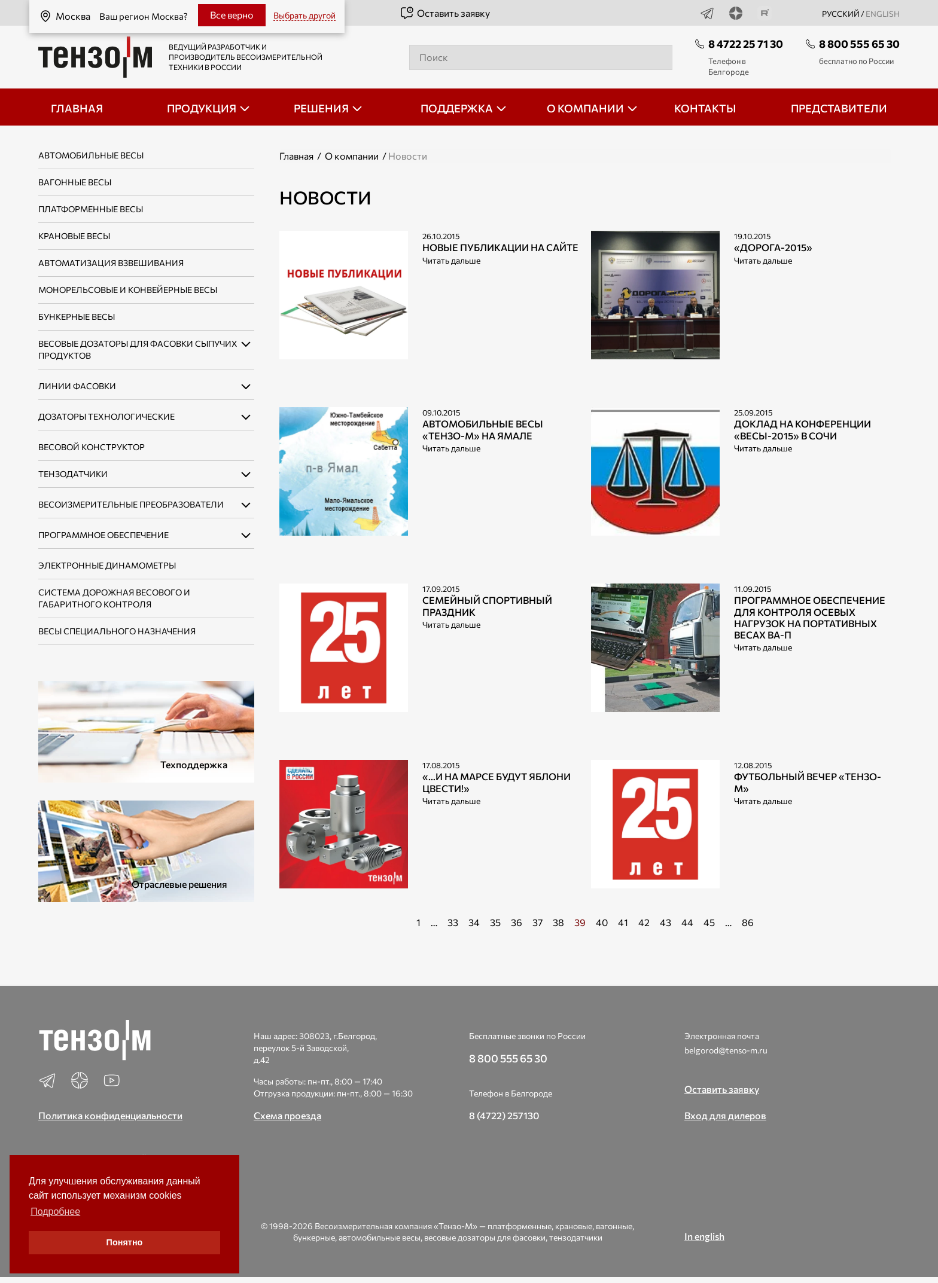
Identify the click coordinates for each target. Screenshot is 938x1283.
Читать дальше (451, 260)
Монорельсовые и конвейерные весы (127, 290)
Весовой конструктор (91, 447)
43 (665, 922)
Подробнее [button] (55, 1211)
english (883, 14)
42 (644, 922)
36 (516, 922)
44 (687, 922)
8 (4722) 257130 (504, 1115)
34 (474, 922)
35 (495, 922)
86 (748, 922)
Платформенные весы (90, 209)
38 (558, 922)
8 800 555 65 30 (859, 43)
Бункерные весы (76, 316)
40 (602, 922)
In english (704, 1236)
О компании (352, 155)
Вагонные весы (74, 182)
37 (537, 922)
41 (623, 922)
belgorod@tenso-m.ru (726, 1050)
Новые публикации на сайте (500, 247)
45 (709, 922)
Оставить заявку (445, 13)
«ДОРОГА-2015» (773, 247)
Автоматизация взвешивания (111, 263)
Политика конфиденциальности (110, 1115)
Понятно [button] (124, 1242)
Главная (296, 155)
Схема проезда (287, 1115)
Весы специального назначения (117, 631)
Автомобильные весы (91, 155)
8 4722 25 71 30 (745, 43)
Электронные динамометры (107, 565)
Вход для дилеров (725, 1115)
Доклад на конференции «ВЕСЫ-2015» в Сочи (802, 429)
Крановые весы (74, 236)
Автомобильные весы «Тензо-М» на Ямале (482, 429)
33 (452, 922)
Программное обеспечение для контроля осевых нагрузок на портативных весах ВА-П (809, 617)
